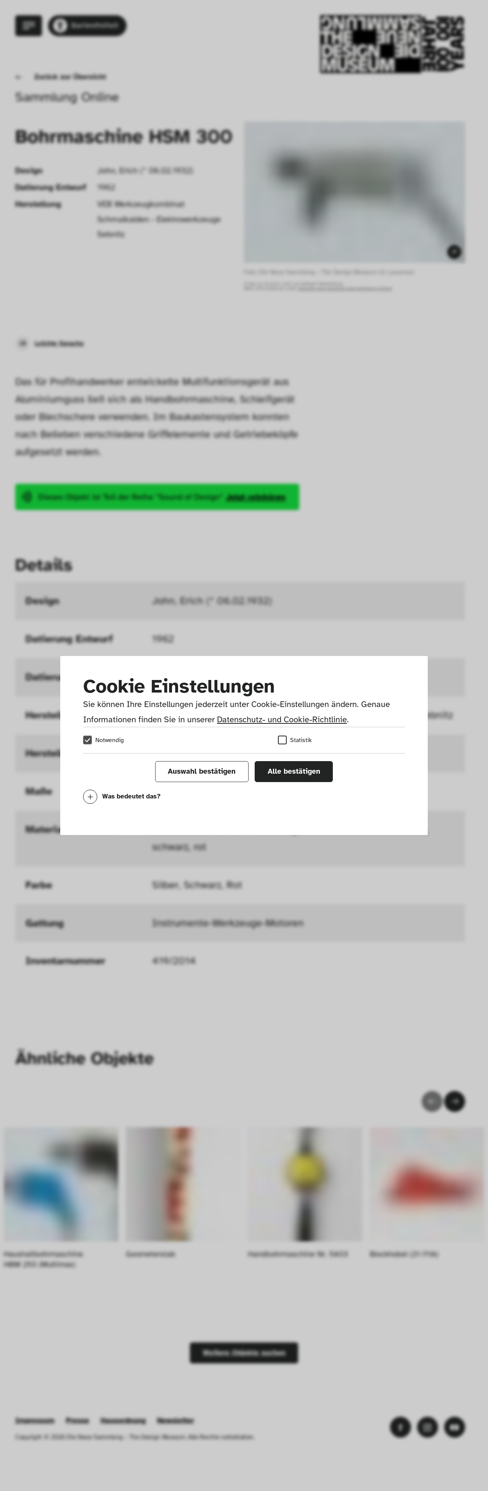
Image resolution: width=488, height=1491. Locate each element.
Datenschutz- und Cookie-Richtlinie (282, 719)
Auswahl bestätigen (202, 771)
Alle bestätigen (294, 771)
